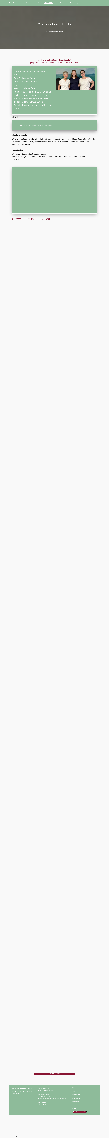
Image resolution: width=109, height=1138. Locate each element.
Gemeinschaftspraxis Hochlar (20, 3)
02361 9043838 (43, 1104)
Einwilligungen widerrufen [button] (79, 1112)
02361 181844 (45, 1094)
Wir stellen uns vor (54, 1073)
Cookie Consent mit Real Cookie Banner (13, 1137)
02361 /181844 (48, 3)
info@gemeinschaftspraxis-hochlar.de (55, 1098)
